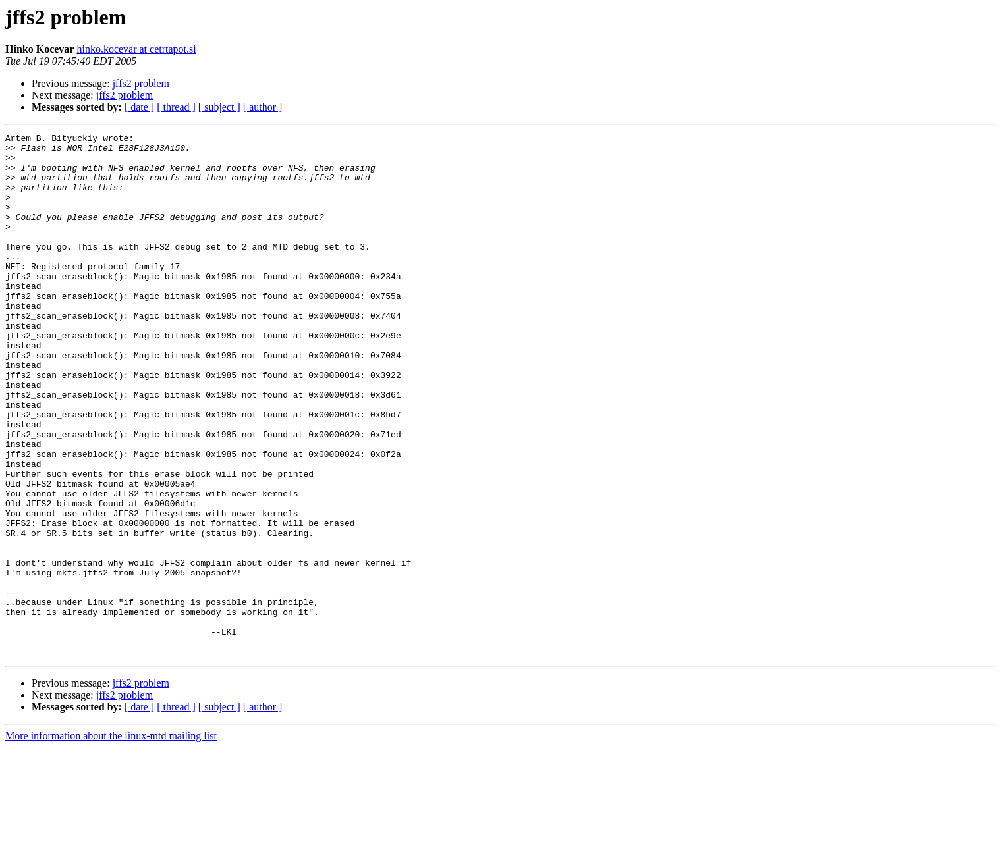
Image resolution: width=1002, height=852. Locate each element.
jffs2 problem (141, 83)
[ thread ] (176, 107)
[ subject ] (219, 107)
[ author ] (263, 107)
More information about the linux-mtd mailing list (111, 840)
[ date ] (139, 107)
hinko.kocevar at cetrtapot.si (136, 49)
